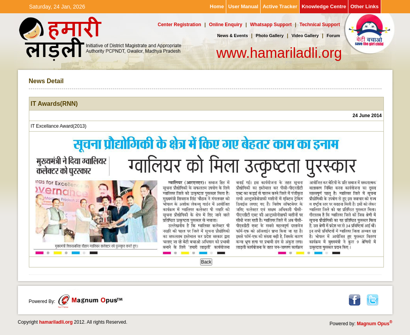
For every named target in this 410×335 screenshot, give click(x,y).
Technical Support (320, 24)
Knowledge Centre (324, 6)
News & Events (232, 35)
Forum (333, 35)
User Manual (243, 6)
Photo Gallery (270, 35)
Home (217, 6)
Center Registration (179, 24)
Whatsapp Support (271, 24)
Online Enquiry (225, 24)
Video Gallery (305, 35)
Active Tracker (280, 6)
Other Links (364, 6)
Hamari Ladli (68, 39)
